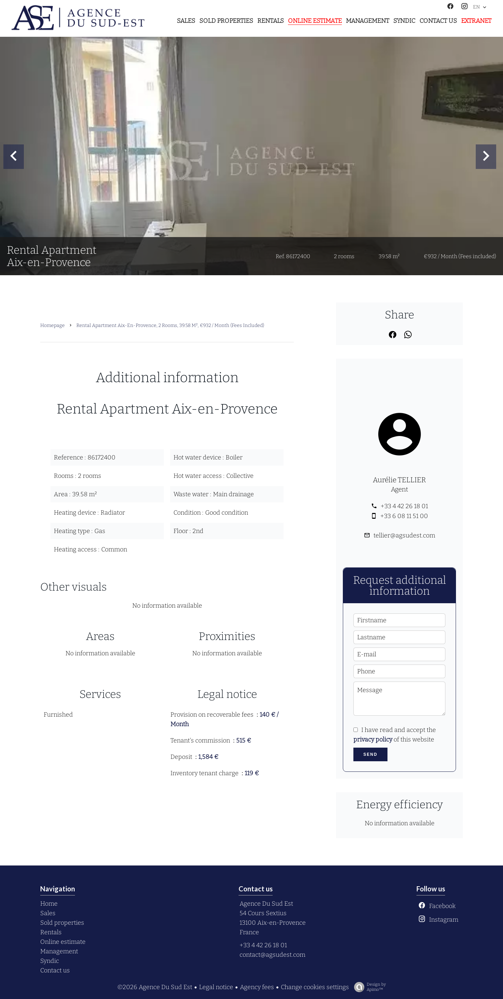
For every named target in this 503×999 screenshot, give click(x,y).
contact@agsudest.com (272, 954)
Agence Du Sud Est (266, 903)
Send (370, 754)
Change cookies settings (315, 987)
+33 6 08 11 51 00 (404, 516)
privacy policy (372, 739)
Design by (368, 987)
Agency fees (257, 987)
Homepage (52, 325)
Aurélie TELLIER (399, 479)
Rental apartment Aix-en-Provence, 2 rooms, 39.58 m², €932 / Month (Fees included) (170, 325)
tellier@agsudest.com (404, 535)
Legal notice (216, 987)
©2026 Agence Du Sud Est (154, 987)
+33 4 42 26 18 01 (404, 506)
